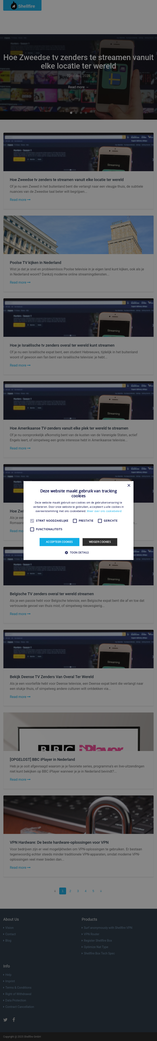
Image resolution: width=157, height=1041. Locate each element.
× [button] (128, 485)
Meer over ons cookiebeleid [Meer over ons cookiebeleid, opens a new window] (104, 511)
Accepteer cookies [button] (59, 542)
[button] (78, 552)
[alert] (78, 520)
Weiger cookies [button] (100, 542)
